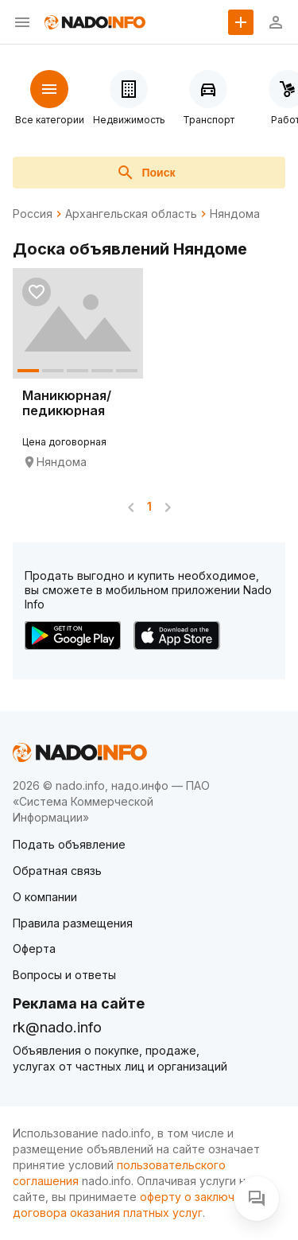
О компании (45, 897)
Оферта (34, 948)
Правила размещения (73, 923)
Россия (32, 214)
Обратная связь (57, 870)
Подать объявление (69, 844)
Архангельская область (131, 214)
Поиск (145, 172)
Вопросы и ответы (64, 975)
